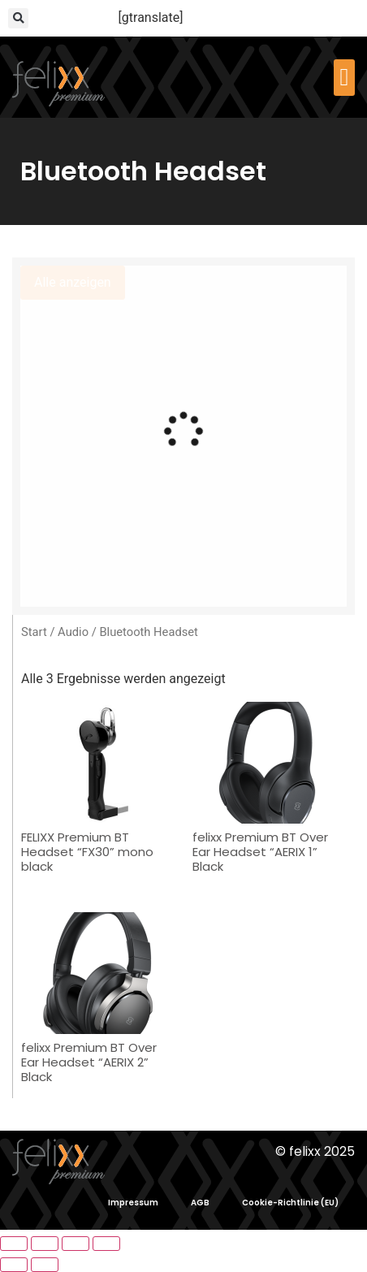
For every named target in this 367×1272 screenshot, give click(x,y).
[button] (18, 18)
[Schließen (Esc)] (106, 1243)
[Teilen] (75, 1243)
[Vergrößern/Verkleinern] (14, 1243)
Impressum (133, 1202)
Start (34, 632)
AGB (200, 1202)
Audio (73, 632)
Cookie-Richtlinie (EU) (290, 1202)
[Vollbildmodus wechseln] (44, 1243)
